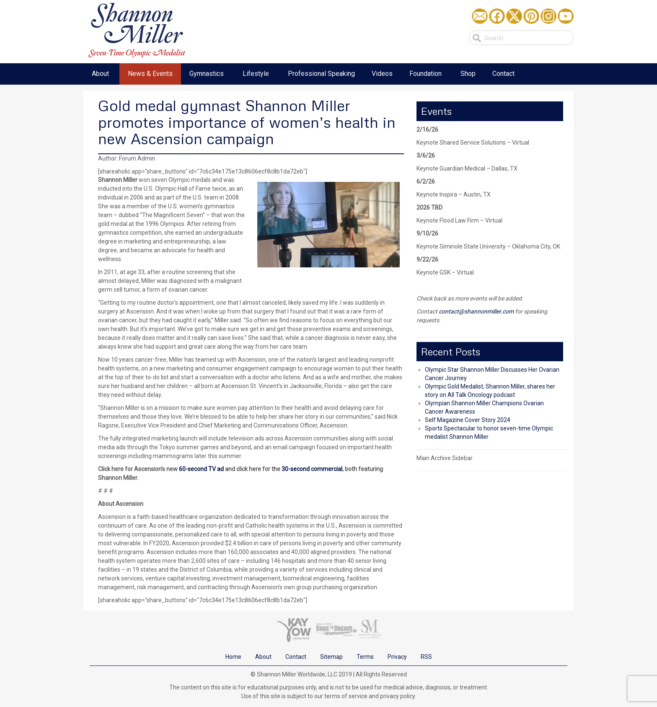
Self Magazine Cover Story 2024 (467, 420)
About (263, 656)
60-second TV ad (201, 469)
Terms (365, 656)
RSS (426, 656)
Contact (295, 656)
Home (233, 656)
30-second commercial (312, 469)
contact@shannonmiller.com (476, 311)
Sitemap (331, 656)
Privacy (397, 656)
